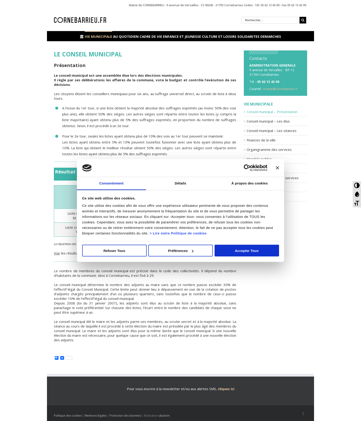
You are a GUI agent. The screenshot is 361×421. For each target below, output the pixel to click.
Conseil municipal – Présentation (272, 111)
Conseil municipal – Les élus (268, 121)
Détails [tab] (180, 183)
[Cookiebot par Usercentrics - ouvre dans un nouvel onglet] (247, 167)
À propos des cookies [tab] (249, 183)
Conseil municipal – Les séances (272, 130)
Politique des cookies (68, 416)
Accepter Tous (247, 251)
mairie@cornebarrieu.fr (280, 89)
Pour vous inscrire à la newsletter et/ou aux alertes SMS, (172, 388)
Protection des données (125, 416)
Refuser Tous (114, 251)
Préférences (180, 251)
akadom (164, 416)
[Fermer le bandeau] (277, 168)
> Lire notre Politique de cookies (178, 233)
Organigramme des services (269, 149)
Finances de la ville (261, 140)
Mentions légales (96, 416)
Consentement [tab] (111, 183)
